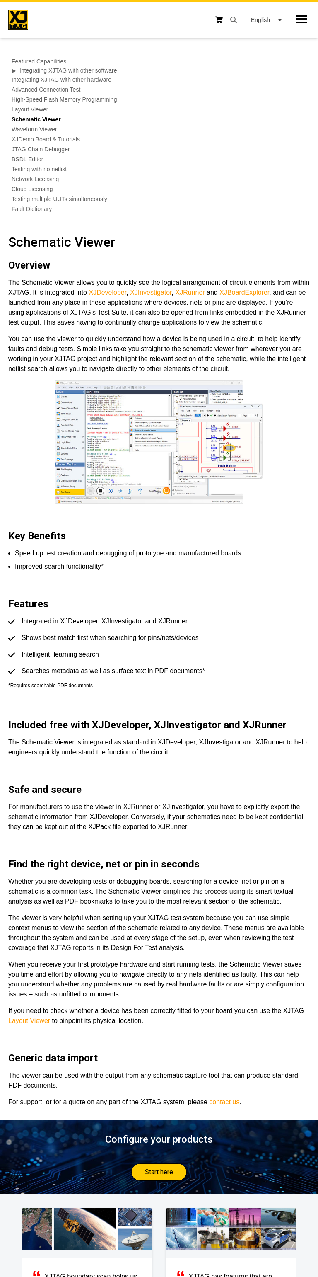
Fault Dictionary (32, 209)
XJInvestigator (151, 292)
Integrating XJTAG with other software (68, 70)
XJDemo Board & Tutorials (46, 139)
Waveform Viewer (34, 129)
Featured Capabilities (39, 61)
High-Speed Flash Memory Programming (64, 99)
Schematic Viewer (36, 119)
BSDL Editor (27, 159)
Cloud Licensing (32, 189)
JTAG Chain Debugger (41, 149)
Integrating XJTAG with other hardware (61, 79)
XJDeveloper (107, 292)
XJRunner (190, 292)
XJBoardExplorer (244, 292)
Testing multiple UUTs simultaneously (59, 199)
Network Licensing (35, 179)
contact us (224, 1101)
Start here (159, 1172)
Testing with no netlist (39, 169)
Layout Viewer (30, 109)
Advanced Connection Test (46, 89)
